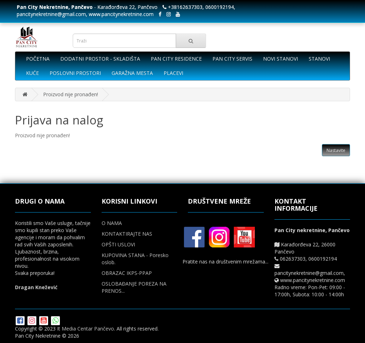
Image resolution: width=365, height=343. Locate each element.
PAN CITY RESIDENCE (176, 58)
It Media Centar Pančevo (85, 328)
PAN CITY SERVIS (232, 58)
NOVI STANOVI (280, 58)
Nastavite (336, 150)
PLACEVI (173, 73)
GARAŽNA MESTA (132, 73)
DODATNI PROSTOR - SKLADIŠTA (100, 58)
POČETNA (38, 58)
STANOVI (319, 58)
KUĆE (32, 73)
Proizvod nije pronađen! (70, 94)
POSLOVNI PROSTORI (75, 73)
